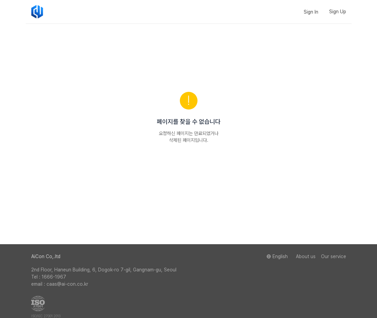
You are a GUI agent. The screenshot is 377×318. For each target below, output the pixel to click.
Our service (333, 256)
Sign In (311, 12)
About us (306, 256)
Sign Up (337, 11)
